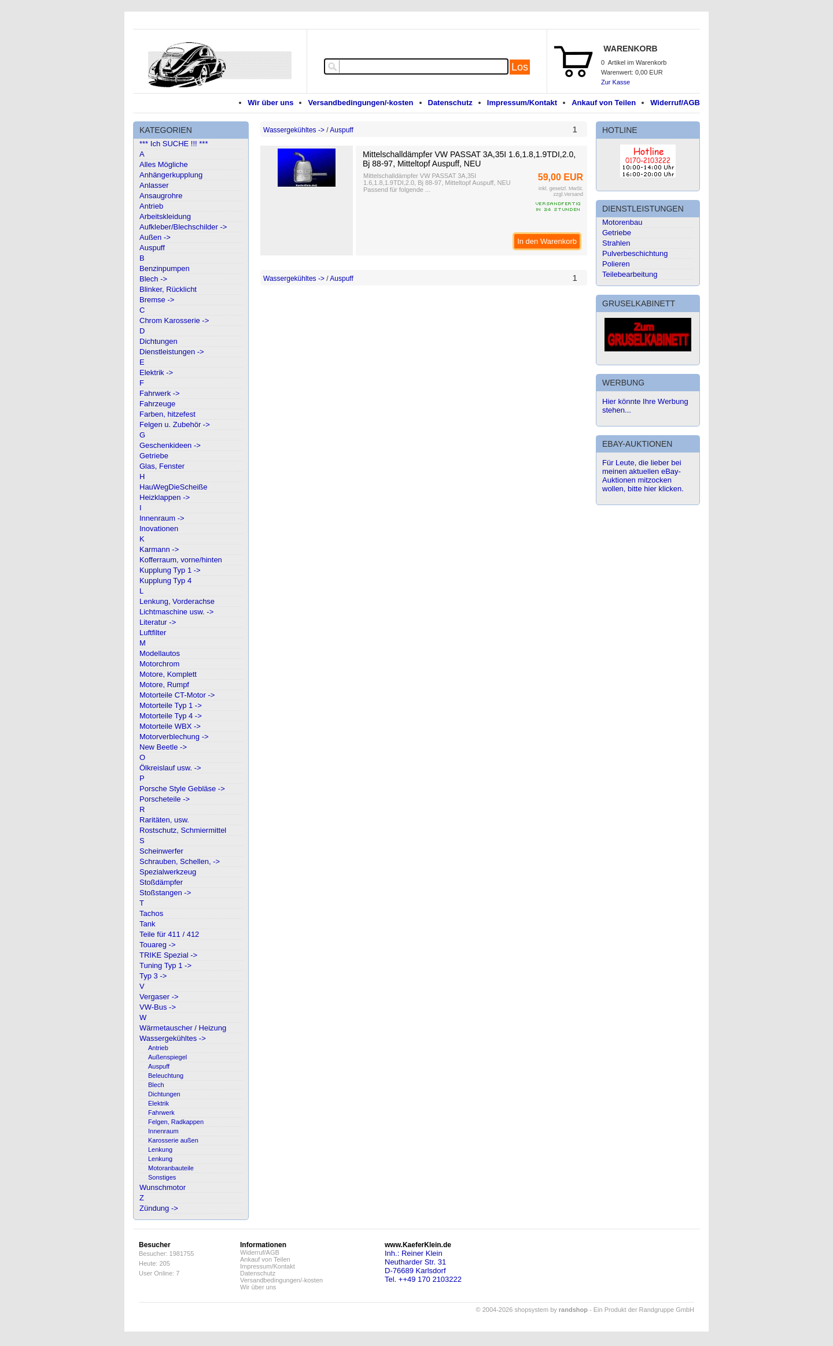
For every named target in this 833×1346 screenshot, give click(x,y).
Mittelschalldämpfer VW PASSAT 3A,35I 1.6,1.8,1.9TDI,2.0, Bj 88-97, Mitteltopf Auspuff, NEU (469, 159)
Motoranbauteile (171, 1168)
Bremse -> (156, 299)
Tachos (151, 913)
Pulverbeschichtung (635, 253)
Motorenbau (622, 222)
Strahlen (616, 243)
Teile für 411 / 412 (169, 934)
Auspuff (152, 247)
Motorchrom (159, 663)
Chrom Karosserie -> (174, 320)
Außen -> (155, 237)
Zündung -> (158, 1208)
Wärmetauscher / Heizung (182, 1028)
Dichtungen (158, 341)
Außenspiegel (167, 1057)
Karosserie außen (173, 1140)
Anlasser (154, 185)
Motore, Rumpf (164, 684)
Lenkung (160, 1149)
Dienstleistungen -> (171, 351)
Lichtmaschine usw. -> (176, 611)
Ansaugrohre (160, 195)
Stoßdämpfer (161, 882)
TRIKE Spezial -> (168, 955)
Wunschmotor (162, 1187)
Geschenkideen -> (170, 445)
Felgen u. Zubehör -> (174, 424)
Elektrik (158, 1103)
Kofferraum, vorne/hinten (180, 559)
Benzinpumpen (164, 268)
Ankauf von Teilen (604, 102)
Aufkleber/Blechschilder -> (183, 227)
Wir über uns (270, 102)
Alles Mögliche (163, 164)
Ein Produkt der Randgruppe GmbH (644, 1309)
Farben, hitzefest (167, 414)
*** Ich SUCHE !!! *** (173, 143)
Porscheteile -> (164, 799)
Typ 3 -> (153, 976)
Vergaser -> (159, 996)
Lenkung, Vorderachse (177, 601)
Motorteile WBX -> (170, 726)
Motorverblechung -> (174, 736)
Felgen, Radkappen (176, 1121)
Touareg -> (157, 944)
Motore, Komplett (168, 674)
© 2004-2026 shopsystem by (532, 1309)
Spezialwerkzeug (167, 871)
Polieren (616, 263)
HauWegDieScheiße (173, 487)
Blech (156, 1084)
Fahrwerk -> (159, 393)
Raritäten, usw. (164, 819)
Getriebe (153, 455)
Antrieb (151, 206)
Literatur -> (157, 622)
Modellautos (159, 653)
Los (519, 67)
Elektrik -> (156, 372)
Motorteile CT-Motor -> (177, 695)
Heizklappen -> (164, 497)
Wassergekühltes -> (172, 1038)
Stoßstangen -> (165, 892)
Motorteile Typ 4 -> (170, 715)
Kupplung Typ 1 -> (170, 570)
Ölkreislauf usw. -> (170, 767)
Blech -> (153, 279)
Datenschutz (450, 102)
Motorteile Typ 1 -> (170, 705)
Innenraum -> (162, 518)
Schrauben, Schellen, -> (179, 861)
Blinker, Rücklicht (168, 289)
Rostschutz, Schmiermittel (182, 830)
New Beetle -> (163, 747)
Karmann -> (159, 549)
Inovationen (158, 528)
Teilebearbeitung (629, 274)
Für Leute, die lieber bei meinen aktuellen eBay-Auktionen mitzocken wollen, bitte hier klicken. (643, 475)
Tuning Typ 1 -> (165, 965)
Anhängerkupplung (170, 174)
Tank (147, 923)
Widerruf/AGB (675, 102)
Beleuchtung (165, 1075)
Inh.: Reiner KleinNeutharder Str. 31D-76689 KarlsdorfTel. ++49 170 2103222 (423, 1266)
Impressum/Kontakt (522, 102)
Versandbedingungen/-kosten (360, 102)
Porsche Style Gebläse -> (182, 788)
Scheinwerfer (161, 851)
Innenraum (163, 1131)
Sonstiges (162, 1177)
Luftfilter (152, 632)
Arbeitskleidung (165, 216)
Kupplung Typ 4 (165, 580)
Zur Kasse (615, 82)
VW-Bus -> (157, 1007)
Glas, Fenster (162, 466)
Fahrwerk (161, 1112)
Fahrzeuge (157, 403)
